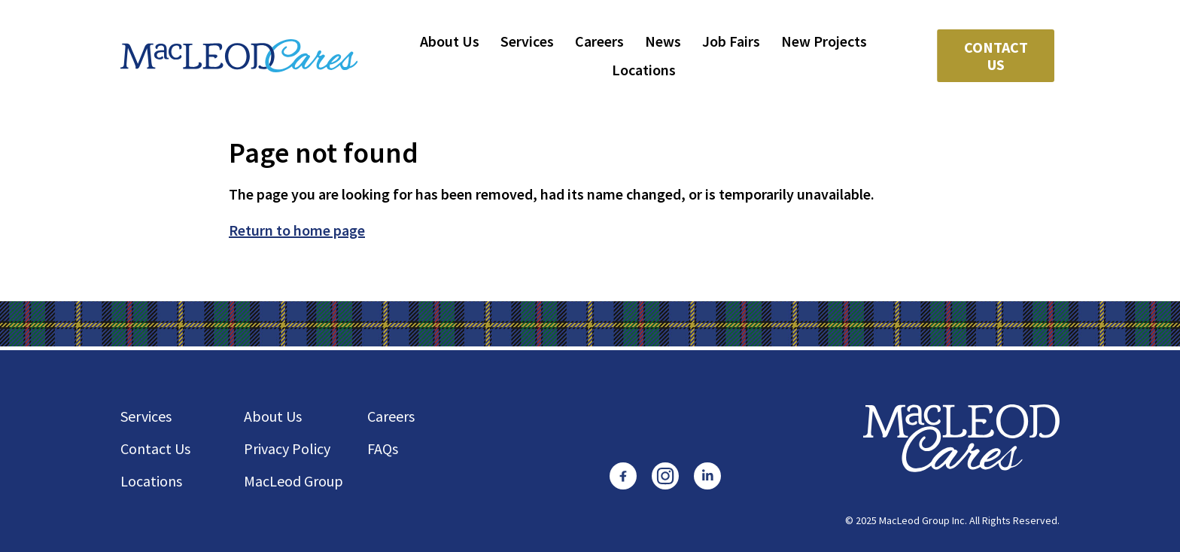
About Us (449, 41)
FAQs (382, 448)
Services (527, 41)
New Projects (824, 41)
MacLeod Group (293, 480)
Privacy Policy (287, 448)
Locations (644, 69)
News (663, 41)
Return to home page (297, 230)
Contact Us (996, 56)
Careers (599, 41)
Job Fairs (731, 41)
